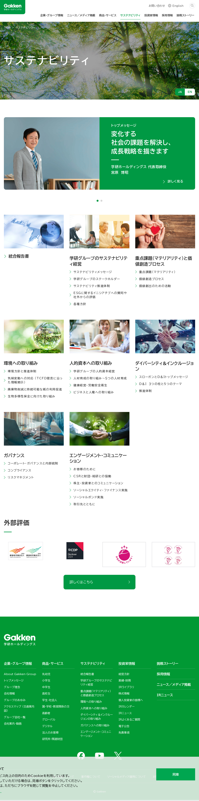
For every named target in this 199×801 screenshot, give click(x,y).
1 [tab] (98, 201)
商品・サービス (107, 15)
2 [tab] (101, 201)
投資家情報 (151, 15)
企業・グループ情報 (51, 15)
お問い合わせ (156, 6)
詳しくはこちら (81, 582)
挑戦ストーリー (185, 15)
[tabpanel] (99, 153)
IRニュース (165, 695)
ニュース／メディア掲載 (81, 15)
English (177, 6)
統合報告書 (19, 257)
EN (190, 92)
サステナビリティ (130, 15)
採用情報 (167, 15)
